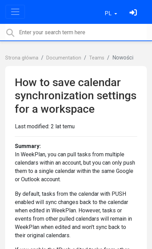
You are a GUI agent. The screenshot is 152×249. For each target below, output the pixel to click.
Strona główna (21, 58)
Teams (96, 58)
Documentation (63, 58)
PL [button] (109, 13)
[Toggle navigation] (15, 12)
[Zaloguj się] (134, 13)
